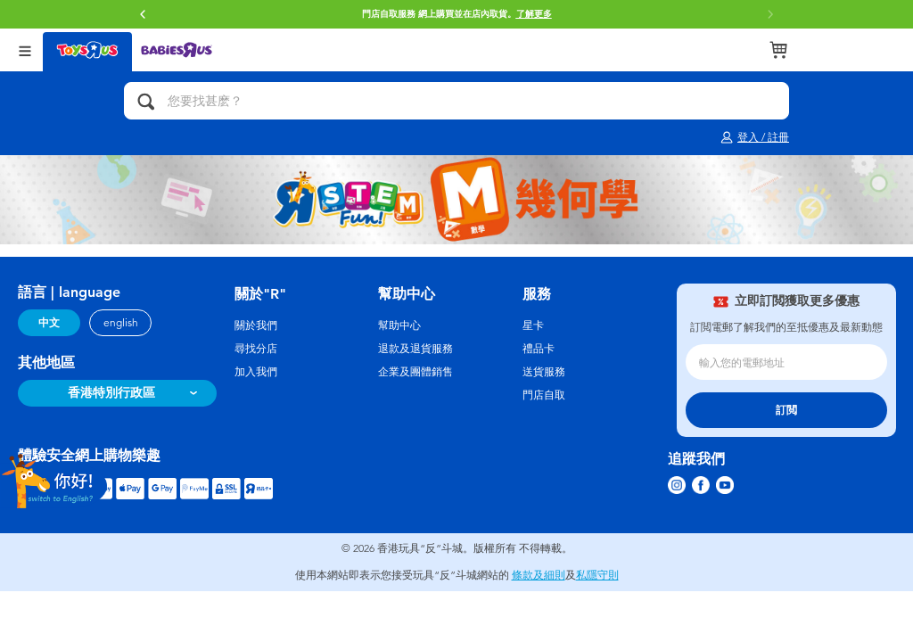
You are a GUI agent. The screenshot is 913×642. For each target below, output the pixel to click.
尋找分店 (255, 348)
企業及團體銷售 (415, 372)
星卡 (533, 325)
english (120, 323)
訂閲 (786, 410)
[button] (143, 14)
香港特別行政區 (111, 392)
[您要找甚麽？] (456, 101)
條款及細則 (538, 575)
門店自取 (543, 395)
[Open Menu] (25, 49)
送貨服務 (543, 372)
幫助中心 (399, 325)
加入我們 (255, 372)
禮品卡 (538, 348)
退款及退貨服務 (415, 348)
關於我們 (255, 325)
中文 (49, 323)
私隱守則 (597, 575)
